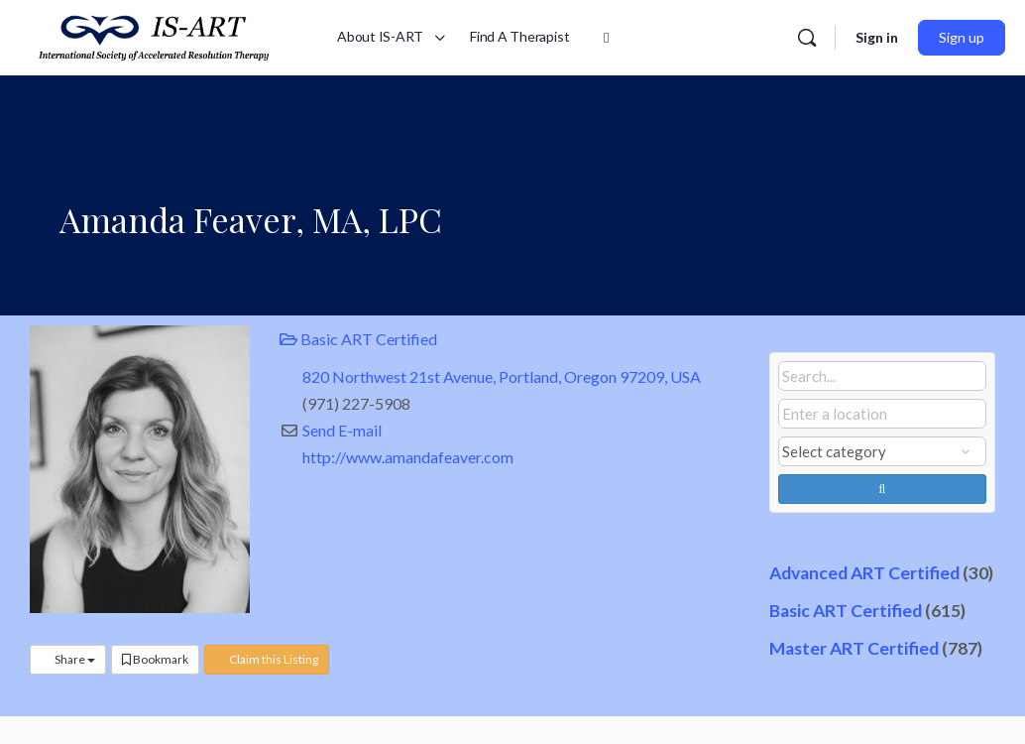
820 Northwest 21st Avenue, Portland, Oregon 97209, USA (501, 376)
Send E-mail (342, 430)
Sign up (961, 37)
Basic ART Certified (358, 338)
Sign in (876, 37)
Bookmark (155, 659)
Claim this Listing (266, 659)
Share (68, 659)
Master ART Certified (854, 648)
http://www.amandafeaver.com (407, 456)
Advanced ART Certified (864, 572)
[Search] (807, 38)
